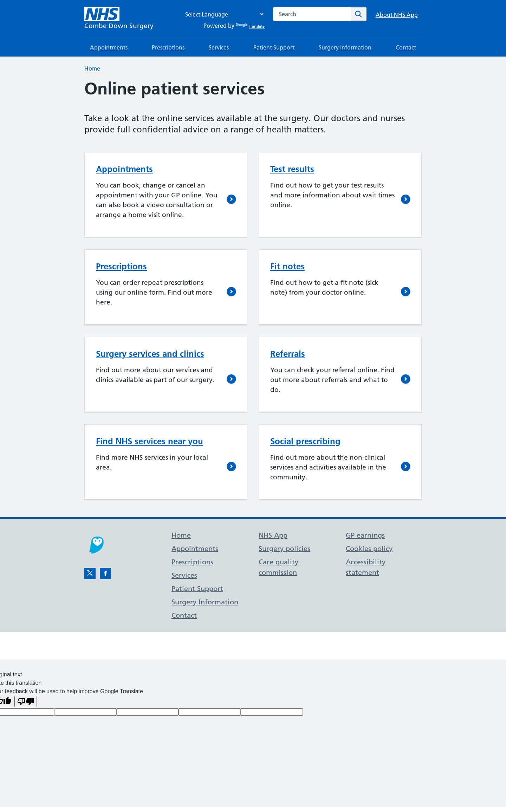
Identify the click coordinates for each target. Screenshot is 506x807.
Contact (406, 47)
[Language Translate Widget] (222, 14)
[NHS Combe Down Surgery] (119, 19)
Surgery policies (284, 548)
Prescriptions (168, 47)
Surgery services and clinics (150, 354)
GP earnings (365, 535)
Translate (250, 26)
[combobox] (312, 14)
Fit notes (287, 266)
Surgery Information (345, 47)
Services (219, 47)
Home (92, 68)
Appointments (109, 47)
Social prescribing (305, 441)
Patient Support (273, 47)
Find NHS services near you (149, 441)
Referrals (287, 354)
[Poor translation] (25, 701)
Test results (292, 169)
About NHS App (397, 14)
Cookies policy (369, 548)
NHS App (273, 535)
